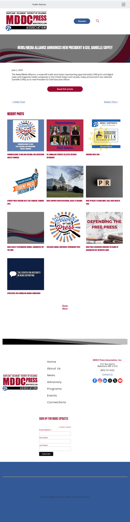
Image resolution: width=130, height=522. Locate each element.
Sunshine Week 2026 (92, 153)
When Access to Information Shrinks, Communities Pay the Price (25, 247)
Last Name (43, 444)
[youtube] (120, 379)
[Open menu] (123, 4)
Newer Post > (111, 100)
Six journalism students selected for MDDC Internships (62, 155)
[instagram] (100, 379)
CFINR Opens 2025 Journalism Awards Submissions (23, 292)
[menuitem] (65, 361)
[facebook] (95, 379)
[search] (97, 20)
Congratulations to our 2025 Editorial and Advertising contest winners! (25, 155)
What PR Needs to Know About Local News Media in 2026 (103, 201)
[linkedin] (105, 379)
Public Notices (39, 4)
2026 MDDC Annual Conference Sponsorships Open (63, 246)
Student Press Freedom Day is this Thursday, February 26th (25, 201)
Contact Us (107, 373)
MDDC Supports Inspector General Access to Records (64, 200)
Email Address (45, 429)
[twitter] (115, 379)
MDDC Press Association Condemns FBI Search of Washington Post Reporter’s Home (102, 247)
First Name (43, 437)
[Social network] (110, 379)
